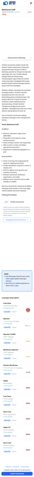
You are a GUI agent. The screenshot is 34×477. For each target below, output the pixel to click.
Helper (5, 381)
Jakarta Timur (12, 414)
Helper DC (7, 427)
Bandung (17, 12)
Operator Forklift (9, 334)
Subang (10, 399)
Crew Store (7, 303)
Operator (6, 319)
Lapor (17, 286)
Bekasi (17, 321)
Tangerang (11, 337)
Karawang (14, 306)
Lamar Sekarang (17, 474)
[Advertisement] (17, 36)
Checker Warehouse (10, 365)
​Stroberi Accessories (8, 12)
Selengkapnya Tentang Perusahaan (17, 220)
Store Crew (7, 412)
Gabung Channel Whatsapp (16, 58)
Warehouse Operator (10, 350)
